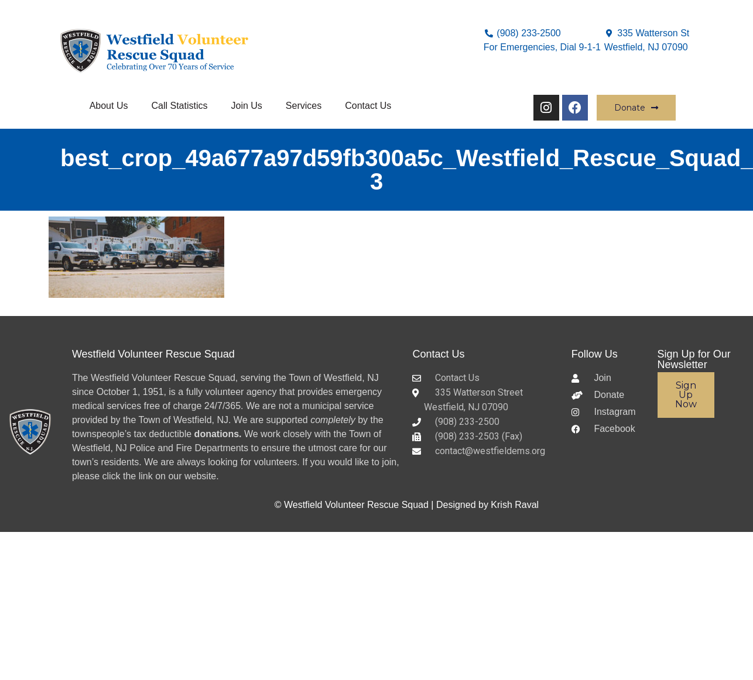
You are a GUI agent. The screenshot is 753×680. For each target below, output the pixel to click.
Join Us (246, 106)
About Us (109, 106)
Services (303, 106)
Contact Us (368, 106)
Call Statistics (179, 106)
